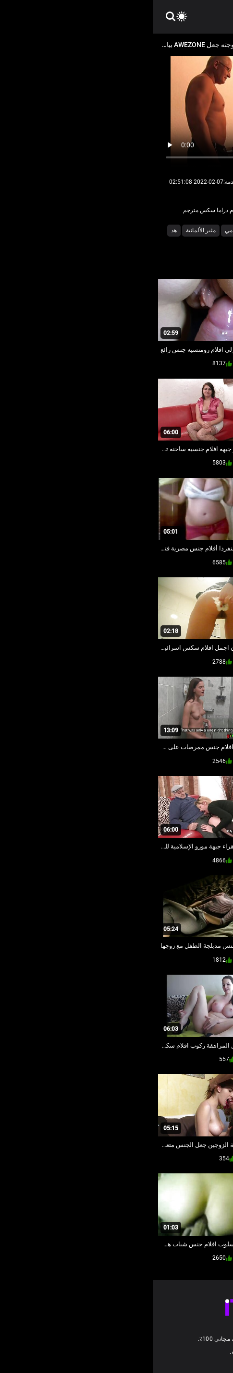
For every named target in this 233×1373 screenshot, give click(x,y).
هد (21, 230)
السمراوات (103, 230)
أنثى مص (176, 230)
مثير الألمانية (47, 230)
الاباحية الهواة (141, 230)
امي (76, 230)
